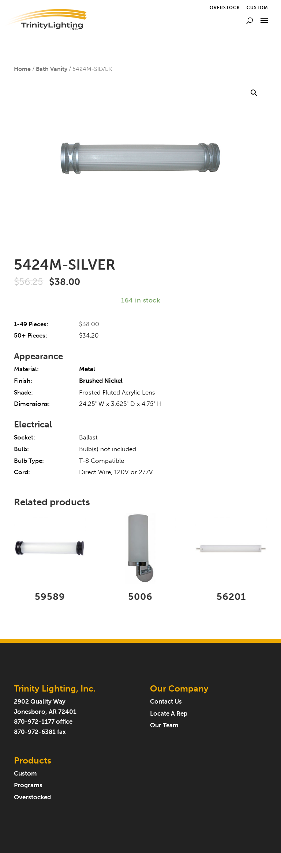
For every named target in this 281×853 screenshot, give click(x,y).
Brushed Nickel (101, 381)
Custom (257, 7)
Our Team (164, 725)
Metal (87, 369)
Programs (28, 785)
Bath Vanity (51, 68)
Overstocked (32, 797)
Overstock (225, 7)
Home (22, 68)
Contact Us (166, 701)
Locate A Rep (168, 713)
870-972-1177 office (43, 722)
